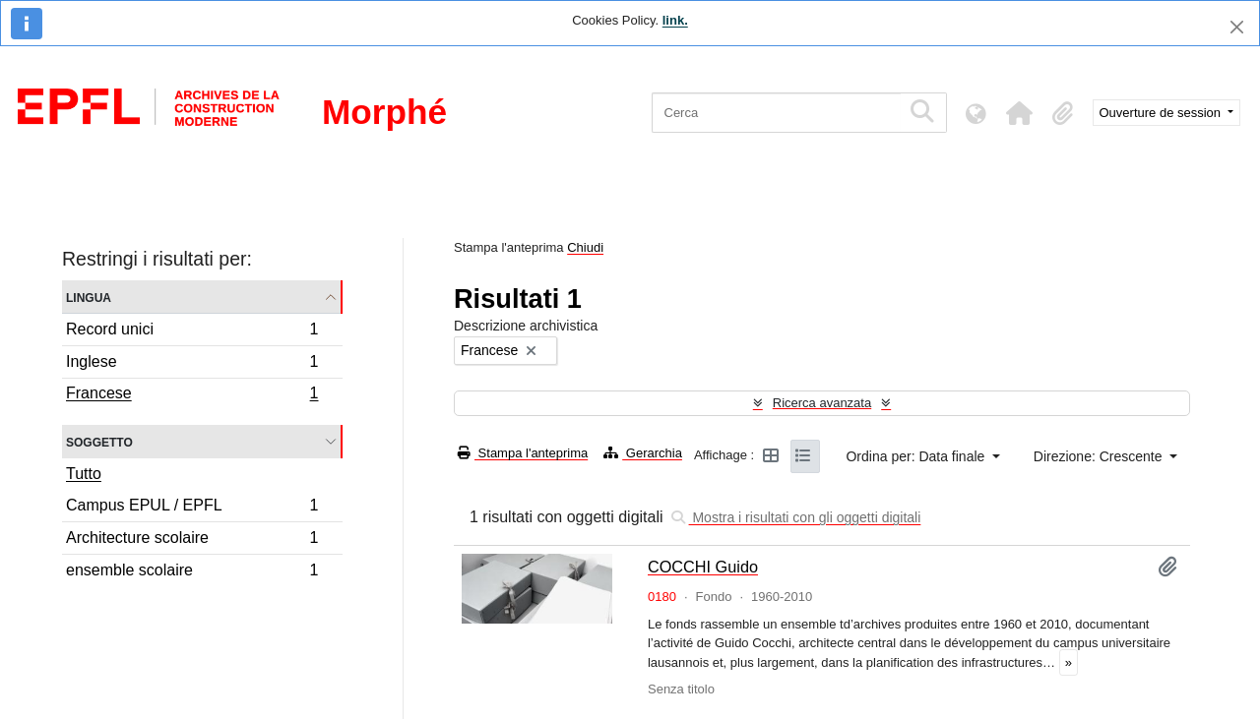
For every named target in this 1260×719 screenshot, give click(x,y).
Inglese (192, 364)
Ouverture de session (1162, 112)
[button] (1019, 113)
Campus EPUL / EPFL (192, 508)
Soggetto (99, 441)
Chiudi (585, 247)
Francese (192, 395)
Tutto (83, 473)
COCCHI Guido (703, 566)
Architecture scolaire (192, 540)
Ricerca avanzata (822, 402)
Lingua (88, 296)
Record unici (192, 332)
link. (675, 20)
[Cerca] (776, 112)
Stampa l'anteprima (523, 453)
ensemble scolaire (192, 572)
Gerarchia (642, 453)
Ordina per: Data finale (917, 456)
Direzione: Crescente (1100, 456)
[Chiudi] (1237, 27)
